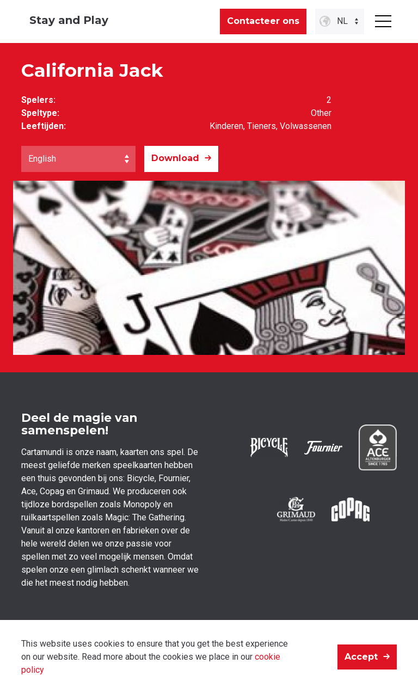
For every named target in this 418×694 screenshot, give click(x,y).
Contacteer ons (263, 21)
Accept (361, 657)
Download (175, 158)
